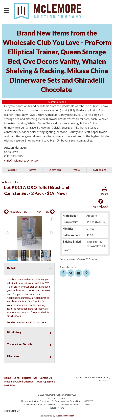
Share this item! (68, 267)
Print (104, 191)
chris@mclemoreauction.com (22, 160)
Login (16, 377)
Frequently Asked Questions (19, 381)
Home (7, 377)
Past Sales (9, 385)
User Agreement (46, 381)
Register (26, 377)
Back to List (11, 182)
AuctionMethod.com (65, 415)
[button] (51, 219)
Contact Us (46, 377)
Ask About (100, 204)
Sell (35, 377)
